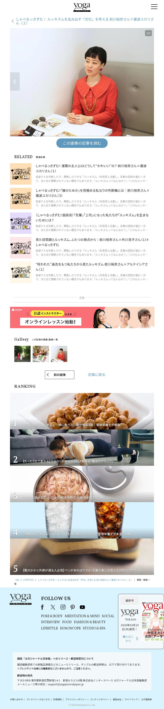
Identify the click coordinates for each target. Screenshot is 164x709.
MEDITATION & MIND (82, 616)
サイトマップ (131, 699)
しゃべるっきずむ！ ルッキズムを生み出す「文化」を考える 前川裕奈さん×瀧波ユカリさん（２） (85, 21)
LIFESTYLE (49, 628)
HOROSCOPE (70, 628)
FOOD (67, 622)
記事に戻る (96, 374)
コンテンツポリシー (99, 699)
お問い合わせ (16, 699)
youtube (82, 607)
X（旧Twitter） (53, 607)
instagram (63, 607)
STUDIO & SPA (94, 628)
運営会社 (117, 699)
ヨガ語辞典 (146, 699)
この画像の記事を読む (82, 143)
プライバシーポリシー (76, 699)
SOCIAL (108, 616)
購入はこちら (128, 639)
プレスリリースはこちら (38, 699)
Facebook (43, 607)
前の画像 (60, 374)
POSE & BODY (52, 616)
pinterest (73, 607)
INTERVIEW (50, 622)
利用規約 (57, 699)
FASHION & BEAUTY (90, 622)
